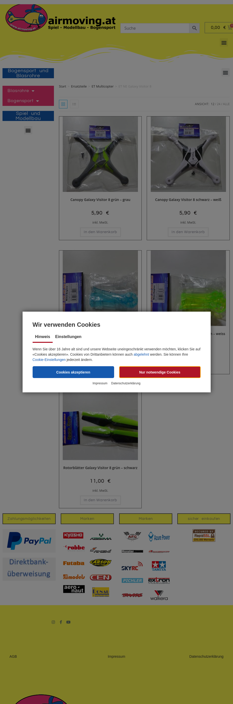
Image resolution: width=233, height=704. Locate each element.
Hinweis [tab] (42, 337)
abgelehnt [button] (141, 354)
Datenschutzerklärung (125, 383)
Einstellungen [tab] (68, 337)
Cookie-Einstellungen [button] (49, 360)
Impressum (100, 383)
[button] (73, 372)
